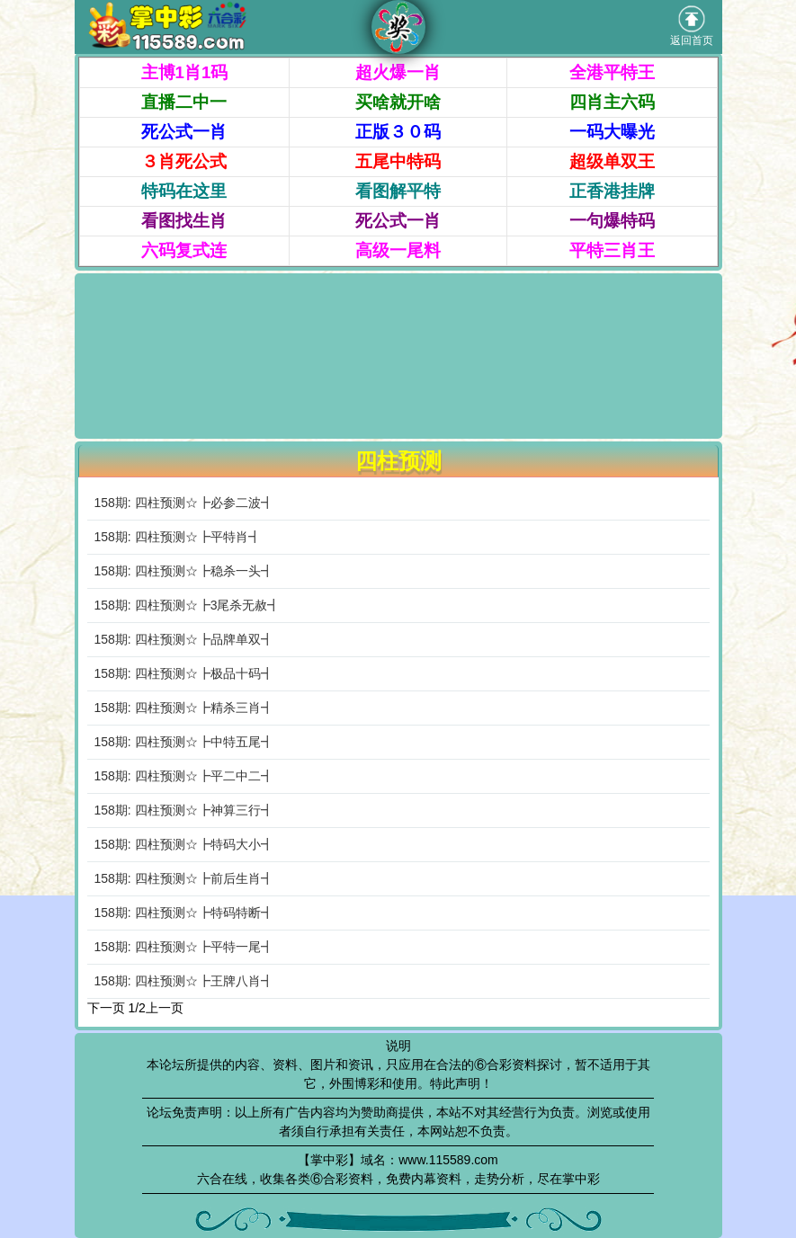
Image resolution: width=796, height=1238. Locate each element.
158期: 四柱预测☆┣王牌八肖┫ (183, 981)
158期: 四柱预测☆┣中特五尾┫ (183, 742)
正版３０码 (398, 131)
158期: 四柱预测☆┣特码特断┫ (183, 912)
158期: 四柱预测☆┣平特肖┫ (177, 537)
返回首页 (691, 26)
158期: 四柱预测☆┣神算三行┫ (183, 810)
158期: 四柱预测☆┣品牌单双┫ (183, 639)
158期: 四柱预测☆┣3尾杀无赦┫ (187, 605)
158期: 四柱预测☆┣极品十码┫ (183, 673)
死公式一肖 (184, 131)
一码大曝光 (612, 131)
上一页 (164, 1008)
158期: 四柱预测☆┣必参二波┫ (183, 502)
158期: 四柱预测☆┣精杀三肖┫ (183, 707)
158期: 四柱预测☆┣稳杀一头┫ (183, 571)
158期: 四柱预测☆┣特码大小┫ (183, 844)
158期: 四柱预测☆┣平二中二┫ (183, 776)
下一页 (106, 1008)
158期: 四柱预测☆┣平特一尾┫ (183, 947)
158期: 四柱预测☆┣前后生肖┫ (183, 878)
